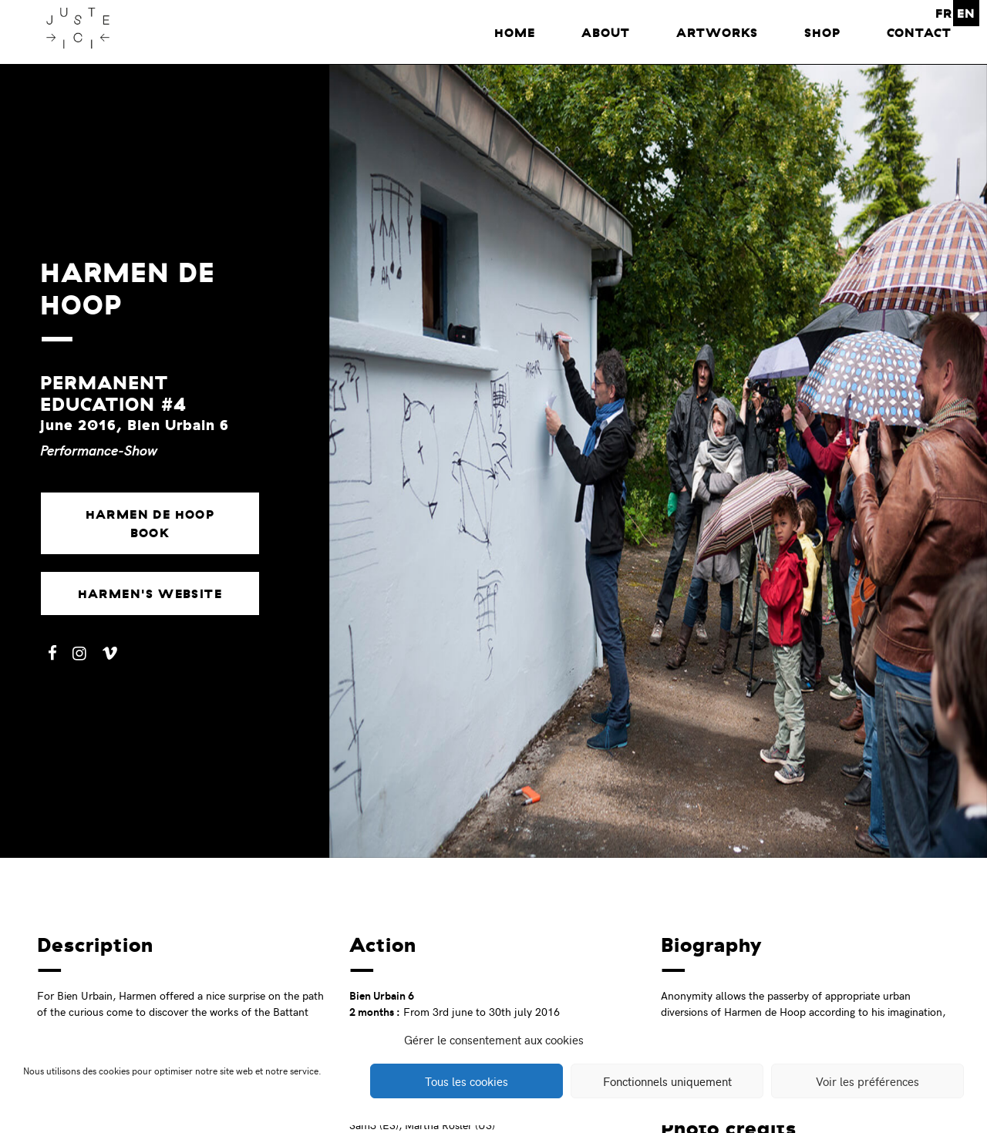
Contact (919, 32)
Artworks (717, 32)
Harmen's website (150, 593)
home (514, 32)
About (605, 32)
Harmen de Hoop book (150, 523)
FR (943, 13)
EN (966, 13)
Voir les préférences (867, 1081)
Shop (822, 32)
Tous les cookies (466, 1081)
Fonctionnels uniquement (667, 1081)
